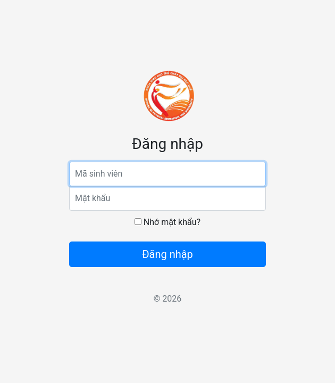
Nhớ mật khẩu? (167, 222)
